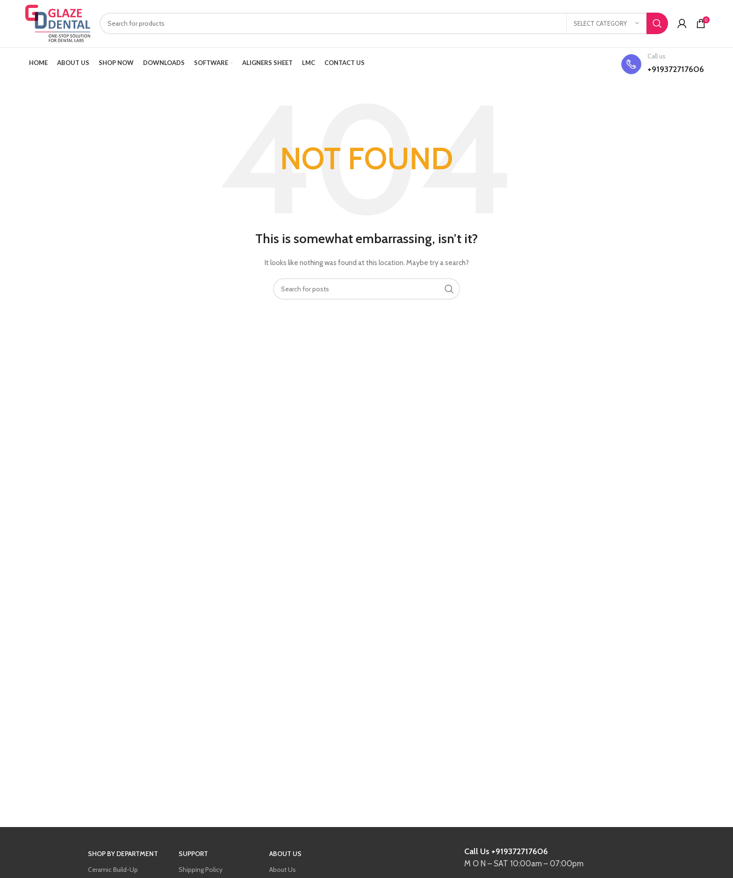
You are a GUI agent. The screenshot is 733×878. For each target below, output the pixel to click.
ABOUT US (285, 855)
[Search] (384, 24)
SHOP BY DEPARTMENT (123, 855)
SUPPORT (193, 855)
